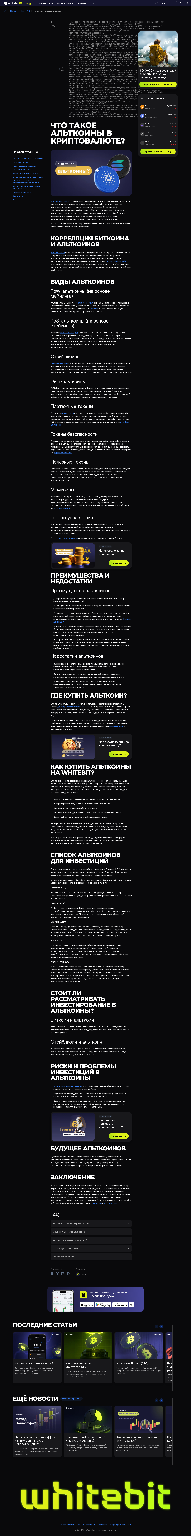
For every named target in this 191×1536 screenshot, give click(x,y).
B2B (130, 1524)
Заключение (18, 196)
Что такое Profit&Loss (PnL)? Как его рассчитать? (85, 1438)
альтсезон (97, 1203)
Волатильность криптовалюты (67, 1086)
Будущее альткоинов (22, 192)
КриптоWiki (25, 11)
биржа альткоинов (63, 452)
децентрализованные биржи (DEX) (73, 707)
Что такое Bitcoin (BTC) (132, 1363)
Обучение (14, 11)
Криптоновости (67, 1524)
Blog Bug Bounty (117, 1524)
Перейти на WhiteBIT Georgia (158, 151)
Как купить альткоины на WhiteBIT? (28, 173)
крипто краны (110, 1203)
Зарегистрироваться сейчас (158, 84)
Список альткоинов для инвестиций (28, 177)
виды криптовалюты (68, 538)
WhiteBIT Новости (86, 1524)
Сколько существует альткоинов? (69, 1232)
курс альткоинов (62, 508)
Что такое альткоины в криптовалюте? (71, 1223)
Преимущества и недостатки (25, 166)
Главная (5, 11)
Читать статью (118, 563)
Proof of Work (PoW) (84, 303)
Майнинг (94, 308)
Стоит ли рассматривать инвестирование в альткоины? (26, 181)
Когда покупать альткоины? (66, 1248)
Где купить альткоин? (22, 169)
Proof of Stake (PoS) (69, 332)
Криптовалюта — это (61, 201)
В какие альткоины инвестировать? (70, 1240)
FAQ (14, 199)
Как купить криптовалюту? (34, 1363)
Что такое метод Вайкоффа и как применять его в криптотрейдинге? (35, 1440)
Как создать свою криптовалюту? (78, 1365)
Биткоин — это (58, 252)
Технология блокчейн (116, 261)
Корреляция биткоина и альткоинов (28, 159)
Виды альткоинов (20, 162)
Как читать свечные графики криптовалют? (136, 1438)
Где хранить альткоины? (64, 1257)
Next (161, 1326)
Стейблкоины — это (60, 363)
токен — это (68, 413)
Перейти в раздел (71, 1398)
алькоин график (116, 726)
